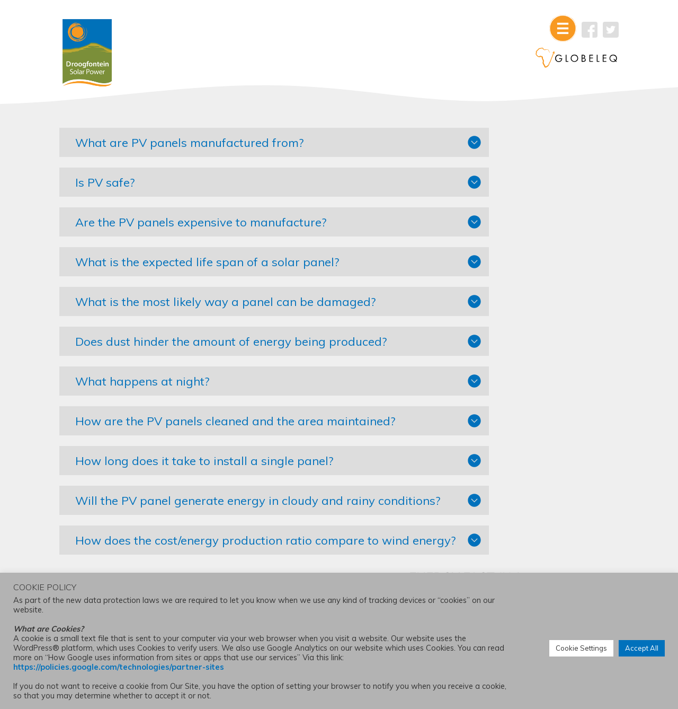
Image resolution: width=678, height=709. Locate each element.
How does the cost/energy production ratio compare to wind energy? (242, 563)
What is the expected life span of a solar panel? (222, 265)
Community (518, 333)
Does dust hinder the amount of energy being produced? (246, 345)
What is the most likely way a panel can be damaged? (240, 305)
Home (508, 365)
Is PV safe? (119, 186)
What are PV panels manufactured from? (204, 146)
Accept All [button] (641, 649)
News (508, 349)
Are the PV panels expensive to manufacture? (215, 225)
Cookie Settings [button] (581, 649)
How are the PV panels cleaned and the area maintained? (250, 424)
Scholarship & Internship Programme (540, 312)
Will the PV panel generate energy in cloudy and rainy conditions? (240, 510)
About (508, 292)
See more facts (517, 212)
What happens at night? (157, 385)
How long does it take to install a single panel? (219, 464)
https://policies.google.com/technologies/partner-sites (118, 668)
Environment (519, 276)
